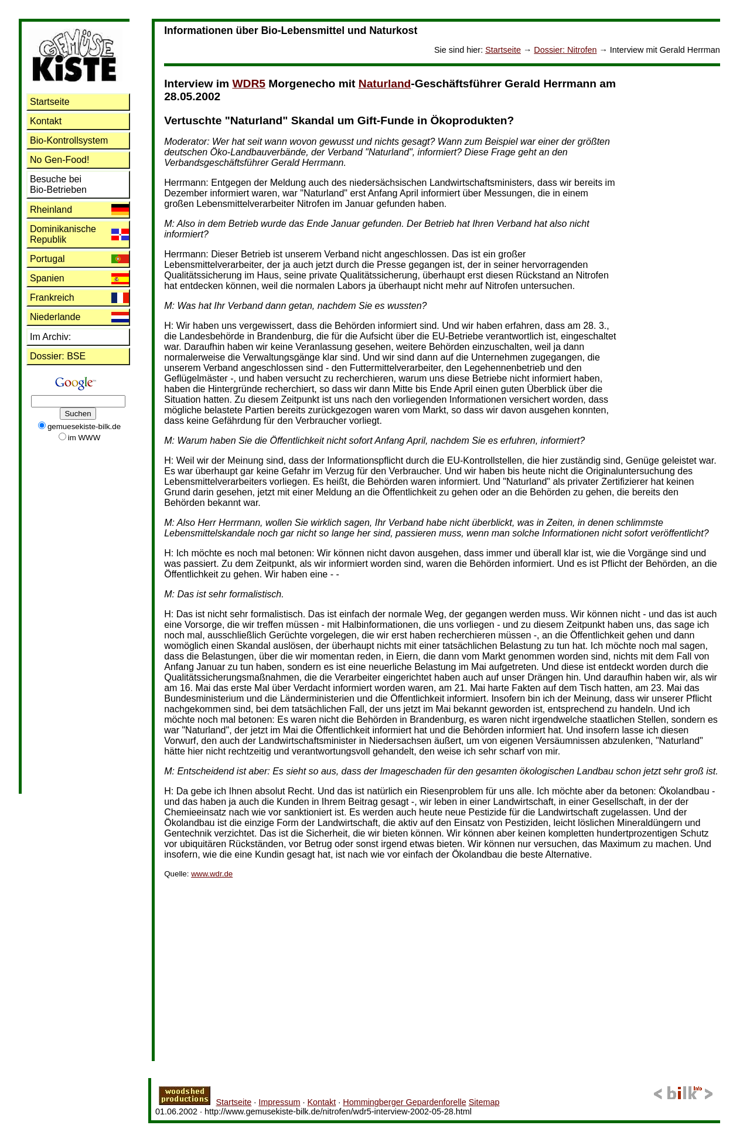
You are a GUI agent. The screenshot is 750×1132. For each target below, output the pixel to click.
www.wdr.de (212, 873)
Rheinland (51, 210)
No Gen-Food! (59, 160)
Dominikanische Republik (63, 234)
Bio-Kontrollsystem (69, 140)
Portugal (47, 259)
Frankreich (52, 297)
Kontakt (46, 121)
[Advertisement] (673, 242)
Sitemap (484, 1102)
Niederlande (55, 317)
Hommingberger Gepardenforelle (404, 1102)
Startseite (503, 50)
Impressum (279, 1102)
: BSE (58, 356)
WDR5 (248, 83)
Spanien (47, 278)
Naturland (385, 83)
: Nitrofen (565, 50)
